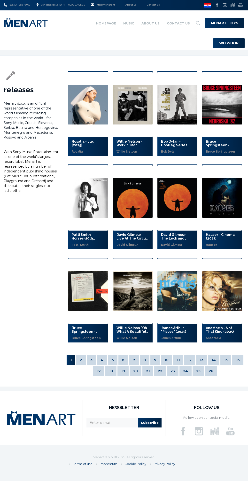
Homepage (106, 23)
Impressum (108, 464)
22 (160, 371)
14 (214, 360)
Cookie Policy (135, 464)
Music (128, 23)
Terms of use (83, 464)
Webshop (229, 43)
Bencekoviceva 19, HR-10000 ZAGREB (60, 5)
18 (111, 371)
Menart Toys (224, 23)
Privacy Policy (164, 464)
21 (148, 371)
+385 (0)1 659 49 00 (17, 5)
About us (130, 4)
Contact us (153, 4)
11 (178, 360)
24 (185, 371)
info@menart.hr (103, 5)
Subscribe (150, 423)
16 (238, 360)
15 (226, 360)
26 (211, 371)
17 (99, 371)
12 (190, 360)
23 (172, 371)
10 (167, 360)
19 (123, 371)
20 (135, 371)
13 (201, 360)
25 (198, 371)
